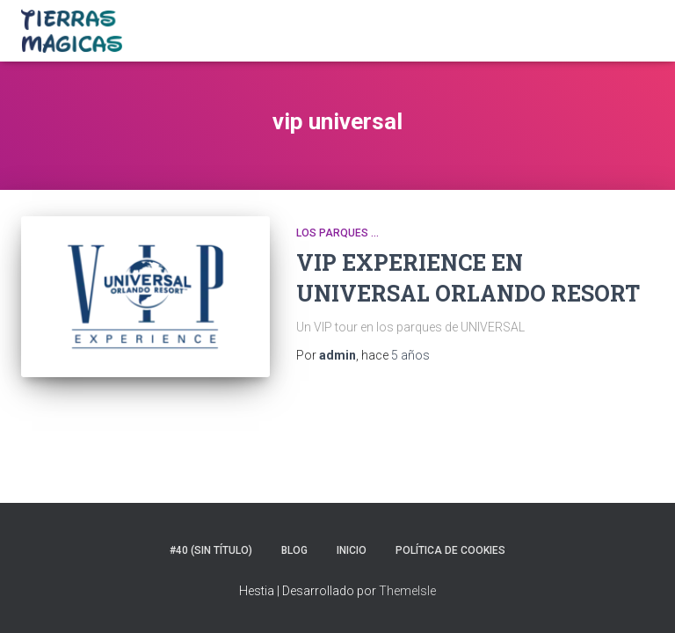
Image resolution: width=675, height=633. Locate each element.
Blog (294, 550)
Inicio (352, 550)
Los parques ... (337, 233)
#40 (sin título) (211, 550)
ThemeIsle (407, 591)
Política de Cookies (450, 550)
